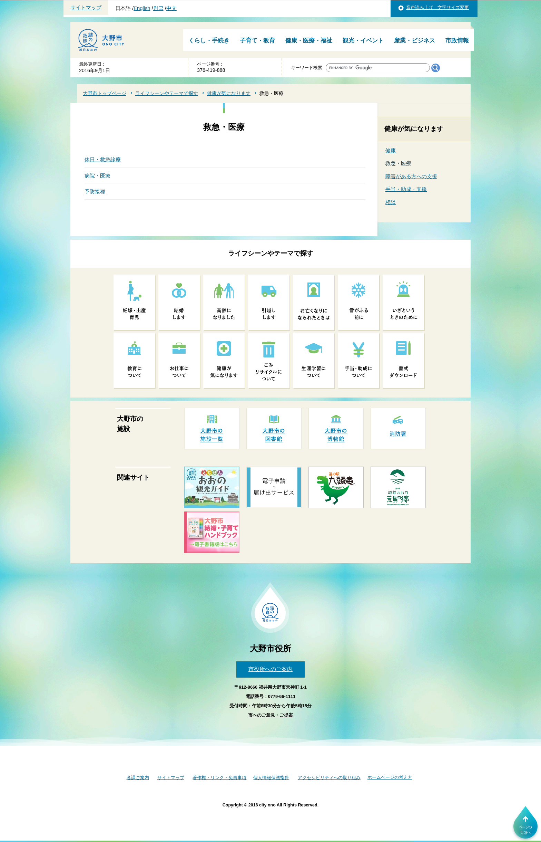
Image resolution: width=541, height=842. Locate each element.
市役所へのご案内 (270, 669)
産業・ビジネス (414, 40)
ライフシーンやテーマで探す (166, 93)
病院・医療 (97, 176)
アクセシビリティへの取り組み (329, 777)
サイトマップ (85, 7)
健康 (390, 150)
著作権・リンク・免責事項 (219, 777)
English (142, 8)
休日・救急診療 (103, 159)
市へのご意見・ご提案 (270, 715)
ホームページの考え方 (389, 777)
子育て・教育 (257, 40)
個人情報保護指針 (271, 777)
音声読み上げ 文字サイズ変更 (437, 7)
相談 (390, 202)
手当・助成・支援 (406, 189)
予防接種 (95, 191)
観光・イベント (363, 40)
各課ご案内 (138, 777)
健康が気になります (228, 93)
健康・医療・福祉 (308, 40)
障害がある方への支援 (411, 176)
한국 (158, 8)
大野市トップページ (104, 93)
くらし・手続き (208, 40)
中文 (171, 8)
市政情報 (457, 40)
